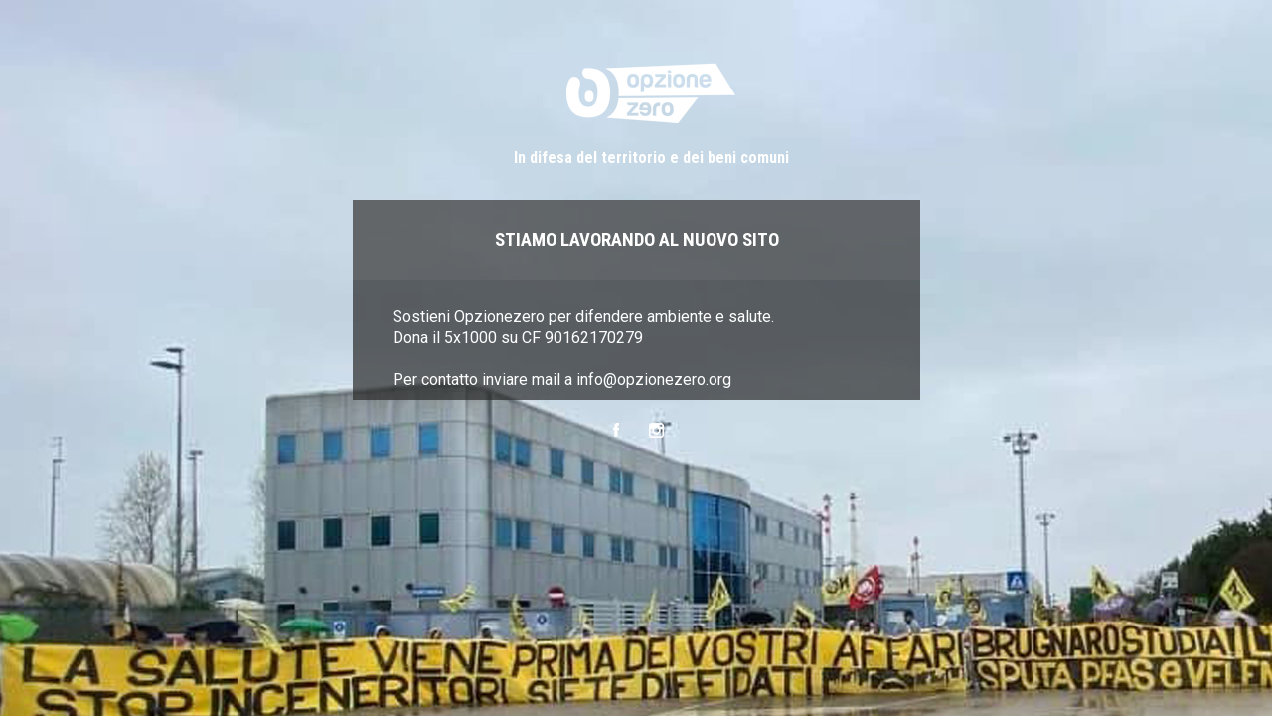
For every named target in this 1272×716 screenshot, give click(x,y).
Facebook (615, 430)
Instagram (656, 430)
